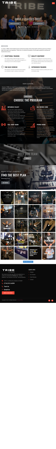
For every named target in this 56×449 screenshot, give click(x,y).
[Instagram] (52, 301)
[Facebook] (49, 301)
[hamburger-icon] (53, 3)
